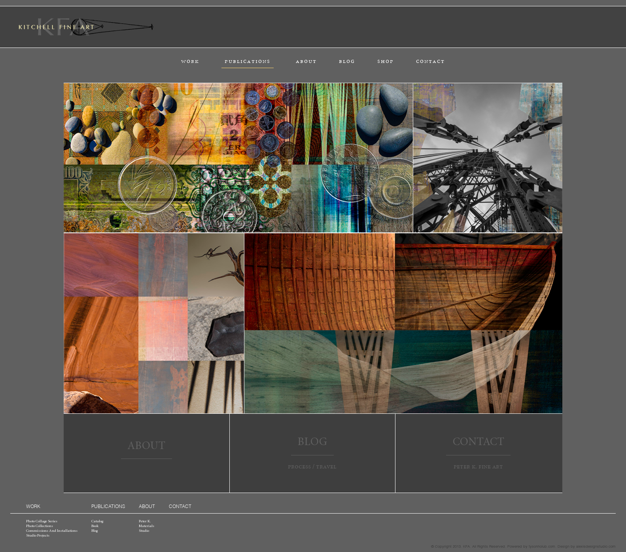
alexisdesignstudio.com (596, 546)
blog (347, 61)
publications (247, 61)
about (306, 61)
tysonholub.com (542, 546)
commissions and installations (52, 531)
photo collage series (41, 521)
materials (146, 526)
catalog (97, 521)
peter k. (145, 521)
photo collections (39, 526)
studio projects (37, 536)
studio (144, 531)
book (94, 526)
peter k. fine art (478, 466)
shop (385, 61)
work (190, 61)
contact (430, 61)
